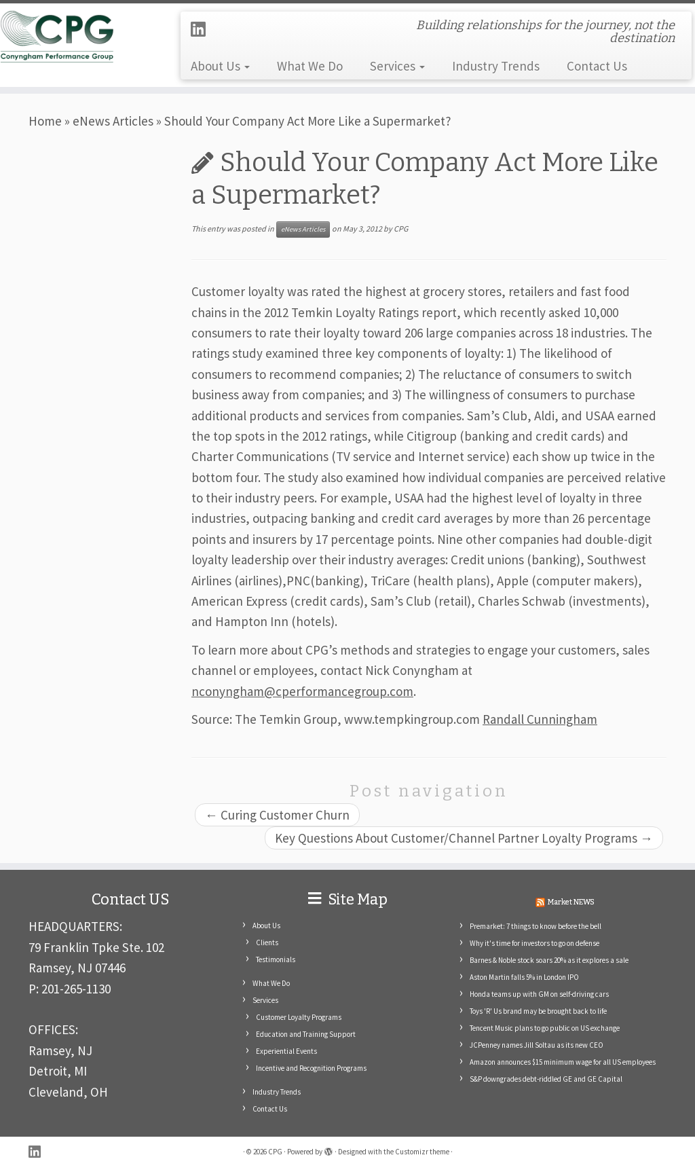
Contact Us (597, 66)
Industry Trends (496, 66)
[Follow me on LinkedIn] (202, 29)
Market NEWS (571, 902)
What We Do (310, 66)
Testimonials (275, 959)
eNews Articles (113, 121)
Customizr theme (422, 1151)
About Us (220, 66)
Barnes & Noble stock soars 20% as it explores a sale (549, 960)
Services (397, 66)
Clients (267, 942)
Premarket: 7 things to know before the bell (535, 926)
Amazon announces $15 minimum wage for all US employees (563, 1062)
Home (45, 121)
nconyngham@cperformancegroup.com (302, 691)
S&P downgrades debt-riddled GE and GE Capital (546, 1079)
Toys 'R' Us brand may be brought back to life (538, 1011)
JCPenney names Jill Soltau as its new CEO (536, 1045)
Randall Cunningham (540, 719)
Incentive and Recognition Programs (311, 1068)
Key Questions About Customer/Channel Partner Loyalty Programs (464, 838)
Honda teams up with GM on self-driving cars (539, 994)
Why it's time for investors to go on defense (534, 943)
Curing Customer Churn (277, 815)
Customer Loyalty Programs (298, 1017)
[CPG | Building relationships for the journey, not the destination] (81, 36)
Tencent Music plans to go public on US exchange (545, 1028)
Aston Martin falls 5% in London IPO (524, 977)
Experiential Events (286, 1051)
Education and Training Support (306, 1034)
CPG (401, 228)
